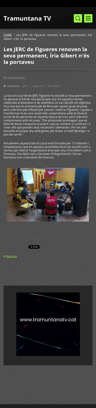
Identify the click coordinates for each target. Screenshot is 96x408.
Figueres (38, 86)
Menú (88, 18)
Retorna (11, 256)
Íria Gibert (54, 86)
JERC (25, 86)
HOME (8, 35)
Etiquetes (13, 86)
